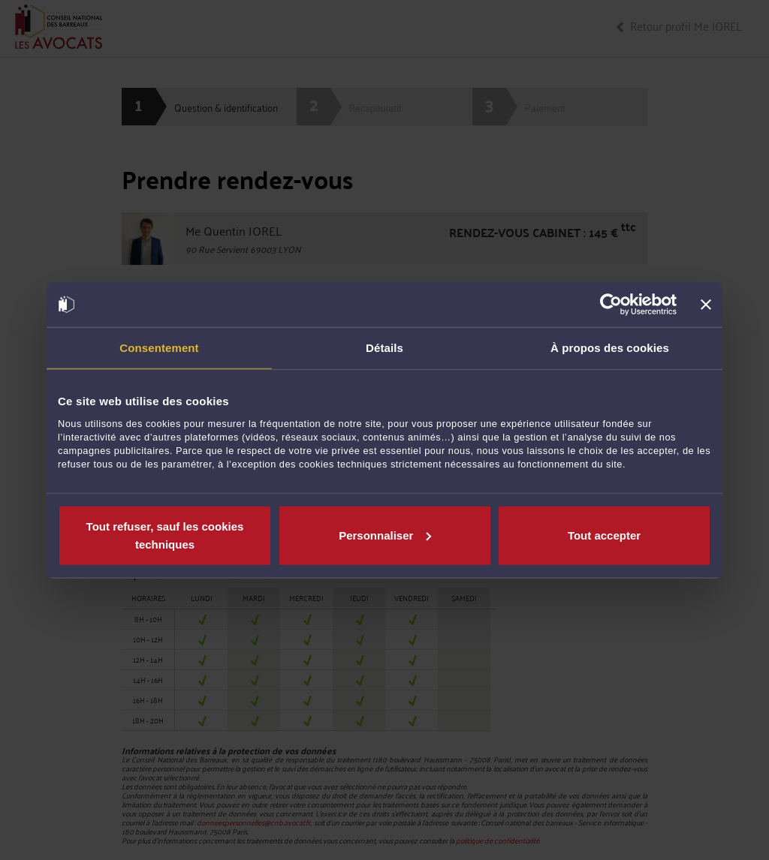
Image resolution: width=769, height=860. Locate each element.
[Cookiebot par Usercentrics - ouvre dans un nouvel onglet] (611, 304)
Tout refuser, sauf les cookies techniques (165, 534)
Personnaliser (385, 534)
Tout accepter (604, 534)
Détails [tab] (384, 347)
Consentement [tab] (158, 347)
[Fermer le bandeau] (706, 304)
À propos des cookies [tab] (609, 347)
